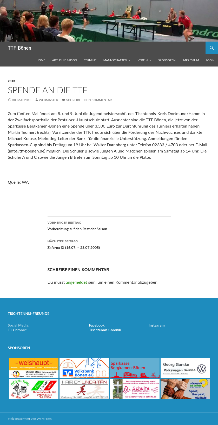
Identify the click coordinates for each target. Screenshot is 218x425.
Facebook (97, 325)
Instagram (157, 325)
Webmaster (48, 100)
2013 (11, 81)
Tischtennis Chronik (105, 330)
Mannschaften (115, 60)
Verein (143, 60)
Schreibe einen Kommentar (89, 100)
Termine (90, 60)
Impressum (190, 60)
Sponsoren (166, 60)
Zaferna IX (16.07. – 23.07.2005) (109, 244)
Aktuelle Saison (64, 60)
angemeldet (76, 282)
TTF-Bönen (19, 48)
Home (40, 60)
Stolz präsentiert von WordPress (30, 419)
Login (210, 60)
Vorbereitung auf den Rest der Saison (109, 225)
